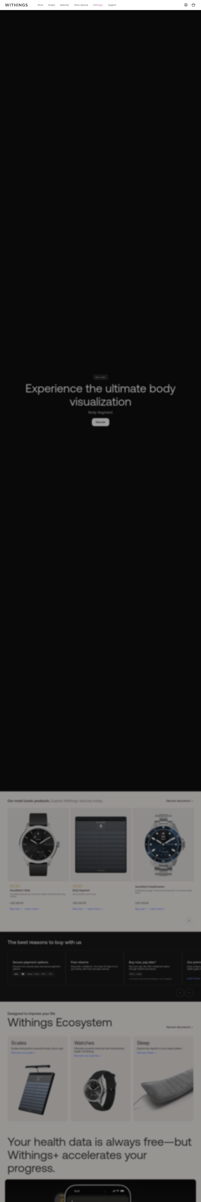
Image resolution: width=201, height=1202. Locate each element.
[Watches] (100, 1078)
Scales (51, 5)
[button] (180, 920)
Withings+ (98, 5)
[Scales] (38, 1078)
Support (112, 5)
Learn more (31, 908)
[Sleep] (163, 1078)
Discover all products (178, 800)
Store (40, 5)
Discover (101, 422)
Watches (64, 5)
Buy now (15, 908)
